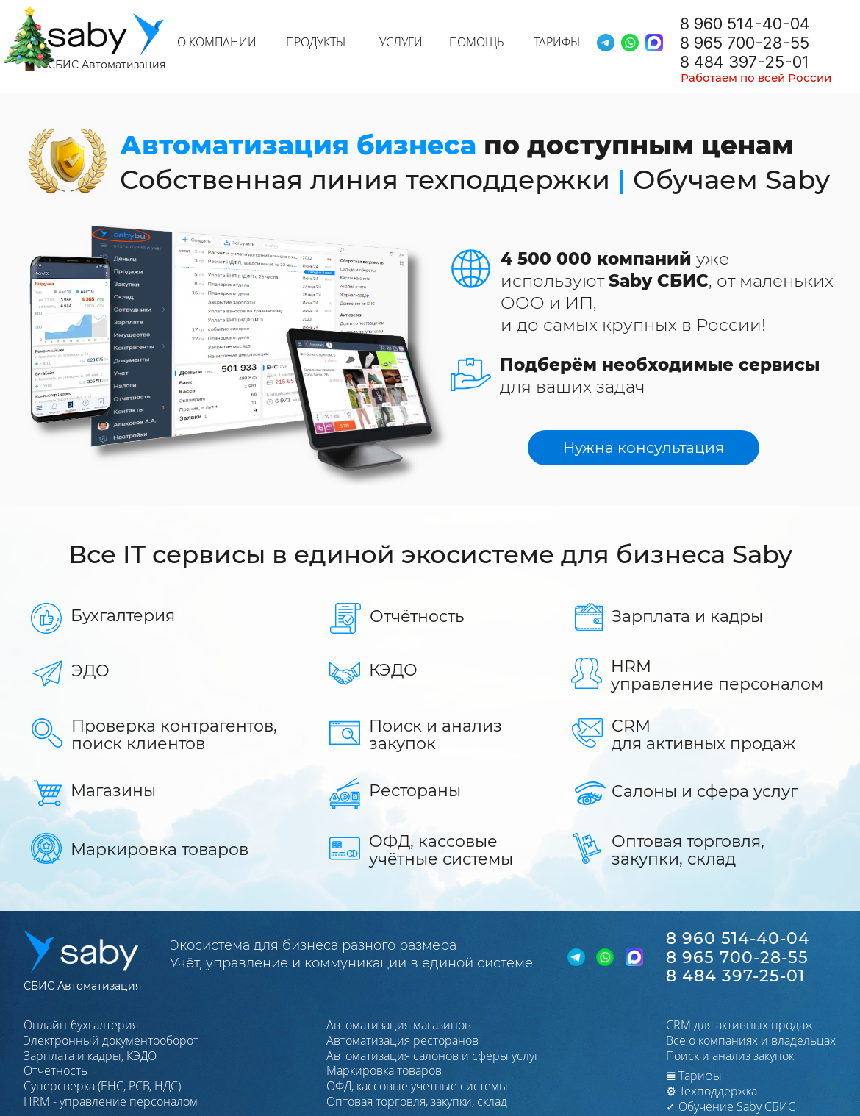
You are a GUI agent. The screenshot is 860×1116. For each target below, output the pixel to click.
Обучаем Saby (731, 179)
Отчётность (417, 616)
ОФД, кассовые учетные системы (417, 1086)
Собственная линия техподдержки (365, 179)
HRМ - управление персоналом (111, 1101)
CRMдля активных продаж (703, 735)
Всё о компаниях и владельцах (751, 1040)
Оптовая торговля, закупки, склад (416, 1101)
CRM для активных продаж (739, 1025)
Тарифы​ (694, 1075)
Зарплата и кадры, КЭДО (90, 1056)
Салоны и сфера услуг (705, 791)
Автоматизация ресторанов (402, 1040)
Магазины (113, 791)
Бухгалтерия (123, 616)
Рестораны (415, 791)
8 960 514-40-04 (745, 23)
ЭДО (90, 671)
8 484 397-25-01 (744, 61)
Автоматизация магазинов (398, 1025)
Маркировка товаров (159, 849)
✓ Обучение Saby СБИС (730, 1106)
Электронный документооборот (111, 1040)
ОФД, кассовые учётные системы (441, 850)
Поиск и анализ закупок (435, 735)
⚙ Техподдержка (711, 1091)
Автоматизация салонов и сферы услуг (433, 1056)
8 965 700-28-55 (744, 42)
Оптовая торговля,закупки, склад (688, 850)
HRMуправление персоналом (717, 675)
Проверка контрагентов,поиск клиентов (174, 735)
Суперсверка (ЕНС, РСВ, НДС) (102, 1086)
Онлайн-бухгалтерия (81, 1025)
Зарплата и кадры (687, 616)
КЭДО (393, 670)
